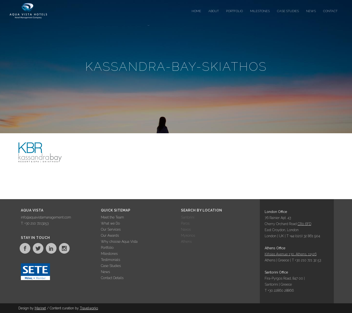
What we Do (110, 223)
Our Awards (110, 235)
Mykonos (188, 235)
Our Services (111, 229)
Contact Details (112, 278)
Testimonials (110, 260)
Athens (186, 241)
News (105, 272)
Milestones (109, 254)
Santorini (187, 217)
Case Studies (111, 266)
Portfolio (107, 248)
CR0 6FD (304, 224)
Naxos (186, 229)
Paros (185, 223)
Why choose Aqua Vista (119, 241)
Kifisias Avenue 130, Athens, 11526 (291, 254)
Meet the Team (112, 217)
